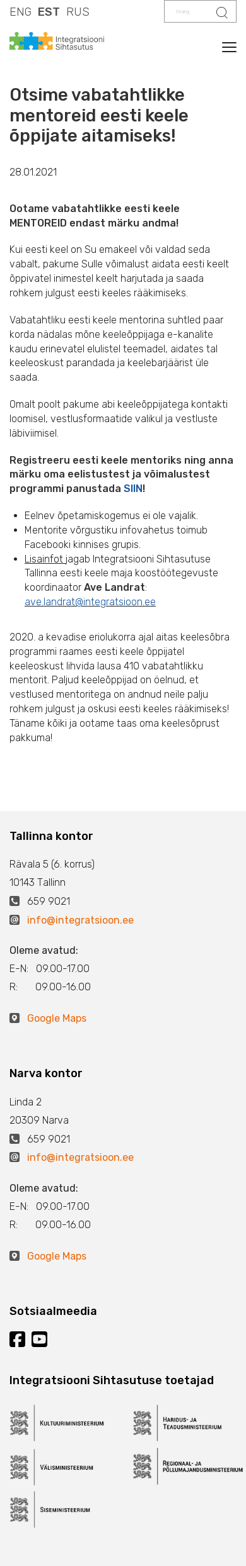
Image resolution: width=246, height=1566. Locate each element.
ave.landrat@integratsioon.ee (90, 602)
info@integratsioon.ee (80, 920)
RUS (78, 12)
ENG (20, 12)
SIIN (133, 489)
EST (49, 12)
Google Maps (56, 1018)
